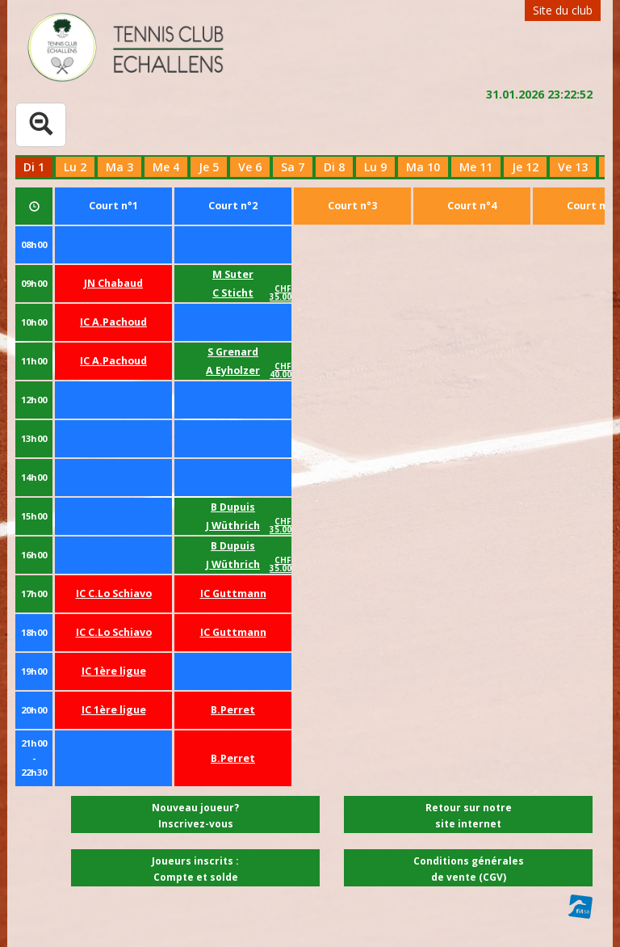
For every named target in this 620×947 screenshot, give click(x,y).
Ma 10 (423, 167)
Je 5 (209, 167)
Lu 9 (375, 167)
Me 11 (475, 167)
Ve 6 (250, 167)
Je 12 (525, 167)
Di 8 (334, 167)
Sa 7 (292, 167)
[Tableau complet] (40, 125)
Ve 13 (573, 167)
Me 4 (166, 167)
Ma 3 (119, 167)
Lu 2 (75, 167)
